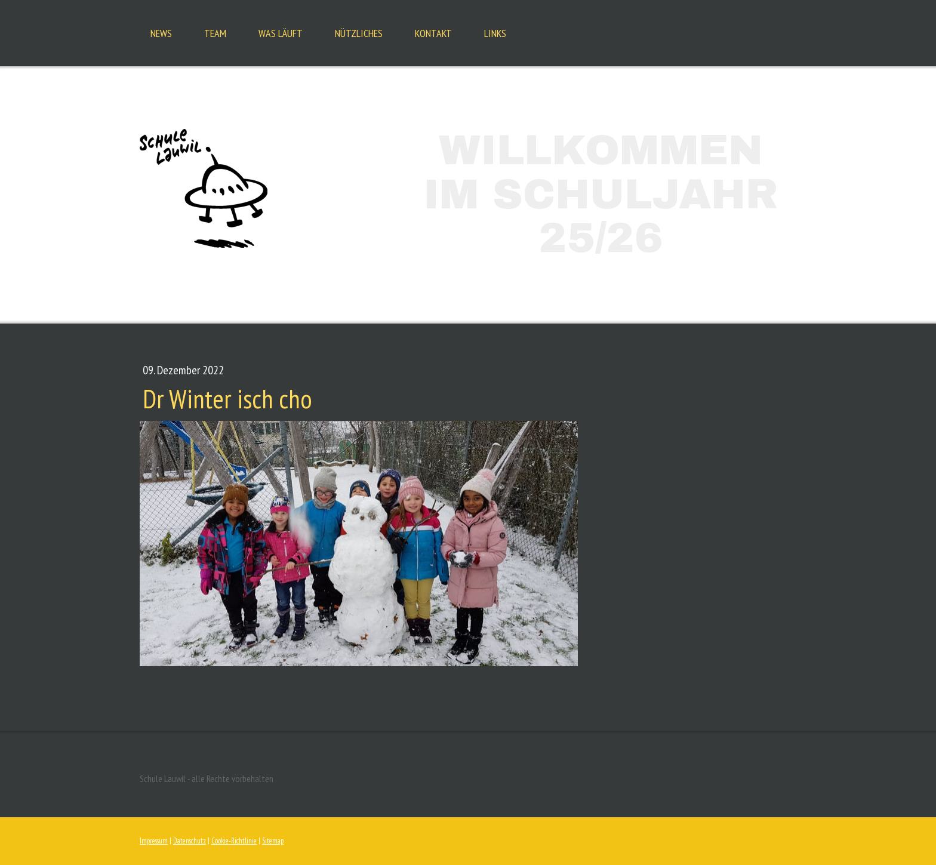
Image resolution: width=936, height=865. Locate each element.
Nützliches (359, 33)
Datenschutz (189, 841)
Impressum (154, 841)
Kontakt (433, 33)
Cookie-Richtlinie (234, 841)
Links (495, 33)
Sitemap (273, 841)
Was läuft (280, 33)
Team (215, 33)
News (161, 33)
